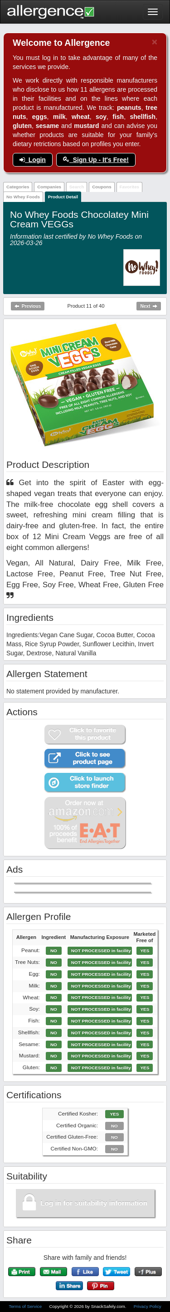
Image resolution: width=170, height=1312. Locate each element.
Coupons (101, 186)
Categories (17, 186)
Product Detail (63, 196)
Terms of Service (26, 1306)
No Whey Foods (23, 196)
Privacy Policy (147, 1306)
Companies (49, 186)
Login (32, 159)
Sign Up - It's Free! (96, 159)
